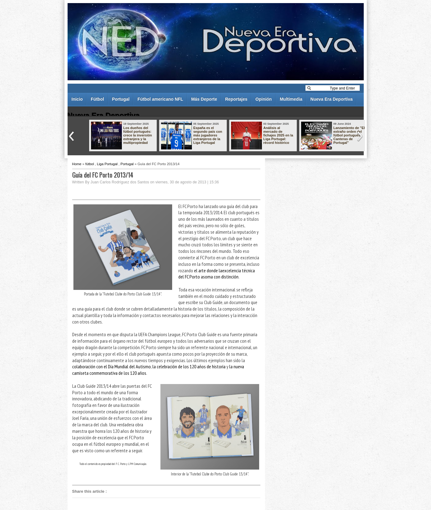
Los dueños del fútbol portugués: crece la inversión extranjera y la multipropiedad (137, 135)
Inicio (77, 99)
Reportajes (236, 99)
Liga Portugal (107, 164)
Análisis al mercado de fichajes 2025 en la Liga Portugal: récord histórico (278, 135)
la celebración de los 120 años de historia (189, 366)
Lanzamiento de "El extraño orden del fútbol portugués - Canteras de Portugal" (349, 135)
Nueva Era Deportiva (331, 99)
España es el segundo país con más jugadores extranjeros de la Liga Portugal (207, 135)
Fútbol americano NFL (160, 99)
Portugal (121, 99)
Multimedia (291, 99)
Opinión (263, 99)
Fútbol (97, 99)
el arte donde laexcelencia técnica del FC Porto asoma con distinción (216, 273)
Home (76, 164)
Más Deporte (204, 99)
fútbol (89, 164)
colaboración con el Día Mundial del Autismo (111, 366)
